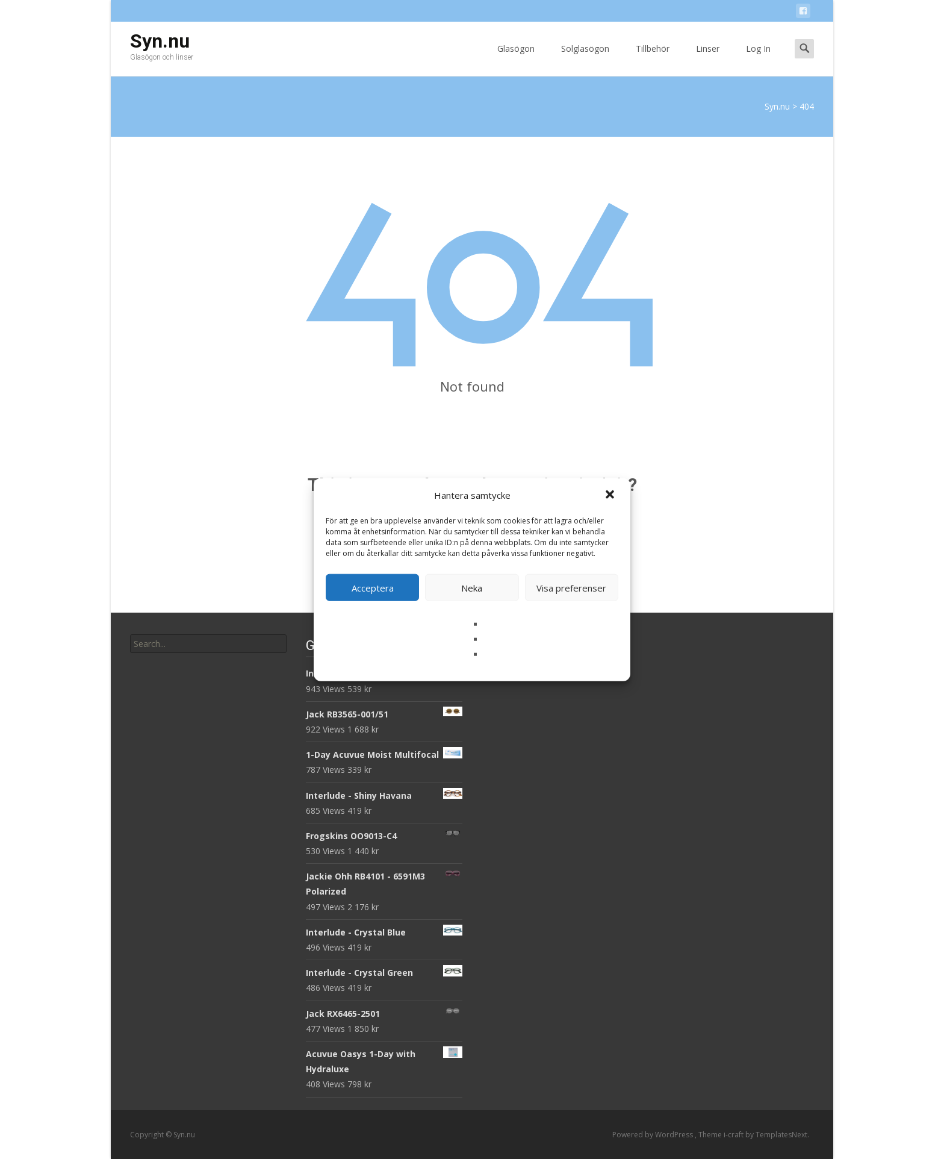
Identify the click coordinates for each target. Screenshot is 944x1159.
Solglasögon (585, 59)
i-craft (734, 1134)
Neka (471, 587)
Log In (758, 59)
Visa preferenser (571, 587)
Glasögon (516, 59)
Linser (707, 59)
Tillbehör (652, 59)
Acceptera (373, 587)
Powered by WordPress (653, 1134)
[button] (611, 495)
